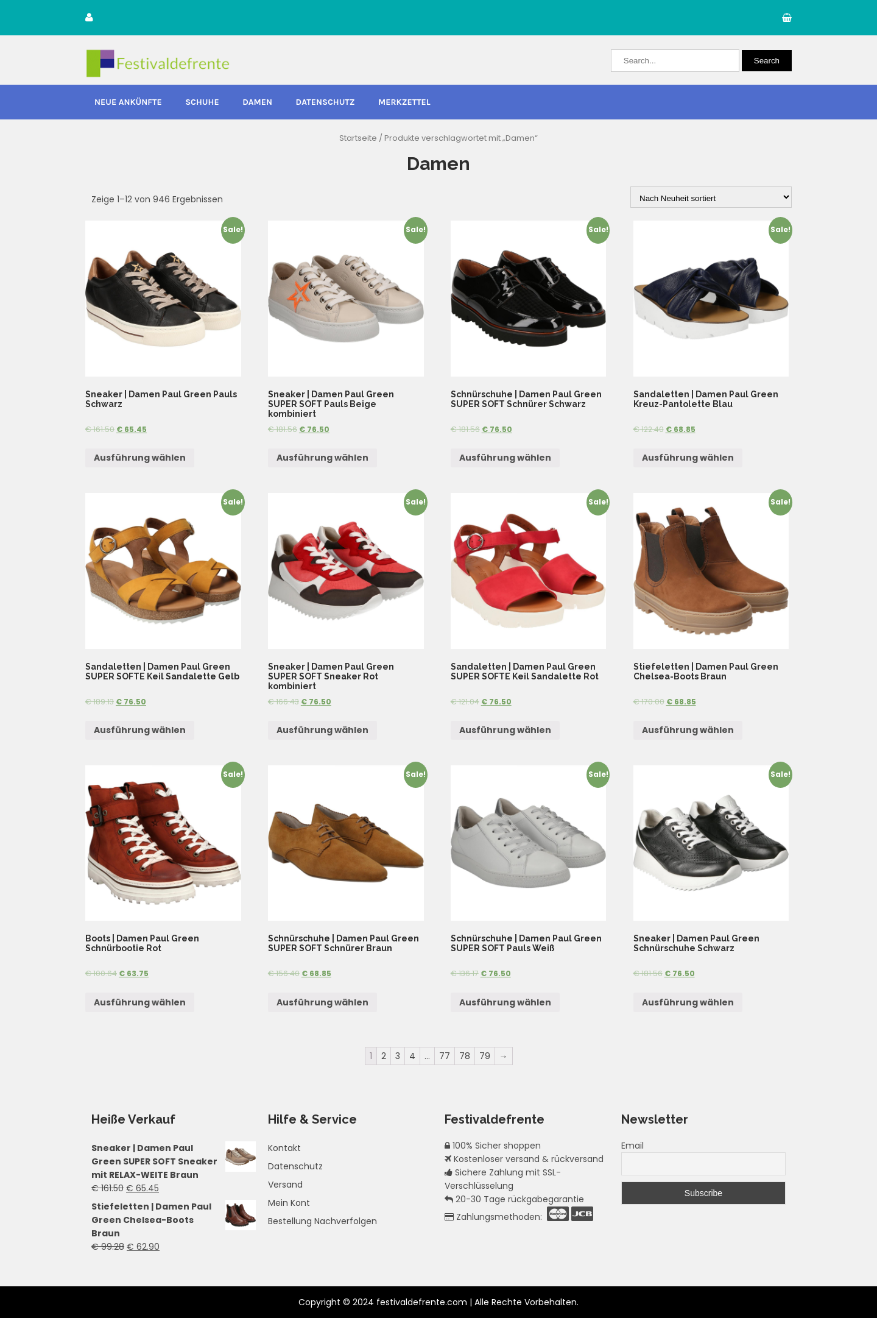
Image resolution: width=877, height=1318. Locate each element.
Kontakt (284, 1148)
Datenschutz (325, 102)
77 (444, 1056)
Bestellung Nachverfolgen (322, 1221)
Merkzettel (404, 102)
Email (632, 1145)
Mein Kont (289, 1203)
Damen (257, 102)
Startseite (358, 138)
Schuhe (202, 102)
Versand (285, 1184)
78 (464, 1056)
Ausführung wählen (140, 458)
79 (484, 1056)
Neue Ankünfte (128, 102)
